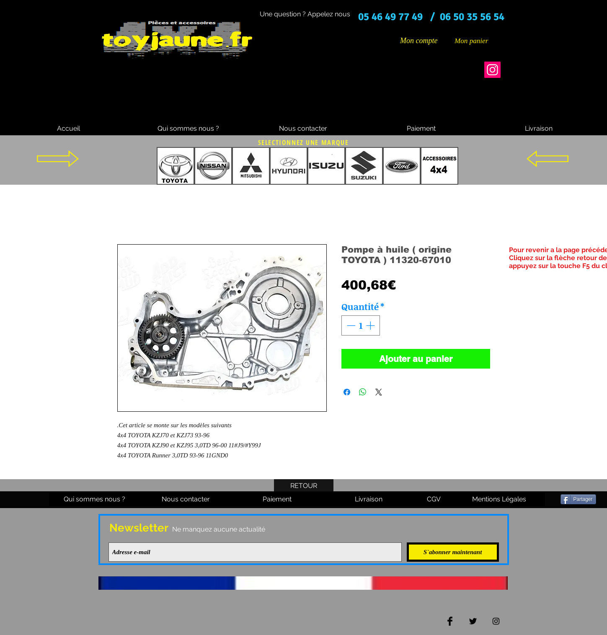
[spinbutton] (360, 325)
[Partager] (578, 499)
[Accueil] (68, 128)
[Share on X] (379, 392)
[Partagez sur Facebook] (347, 392)
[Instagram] (492, 70)
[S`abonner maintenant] (453, 552)
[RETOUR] (303, 486)
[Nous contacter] (303, 128)
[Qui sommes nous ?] (188, 128)
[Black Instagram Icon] (496, 621)
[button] (478, 40)
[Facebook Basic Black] (450, 621)
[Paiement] (421, 128)
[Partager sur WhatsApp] (363, 392)
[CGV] (434, 499)
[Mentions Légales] (499, 499)
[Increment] (371, 325)
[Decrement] (350, 325)
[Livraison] (538, 128)
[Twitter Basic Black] (473, 621)
